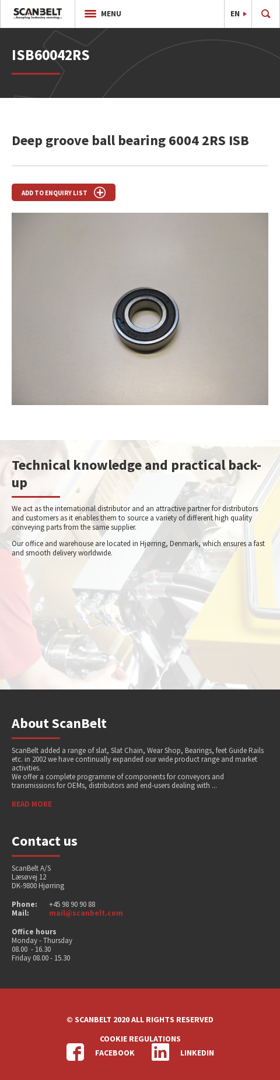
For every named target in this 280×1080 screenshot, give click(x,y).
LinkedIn (183, 1052)
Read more (32, 804)
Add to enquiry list (64, 192)
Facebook (100, 1052)
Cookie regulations (140, 1038)
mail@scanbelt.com (86, 913)
